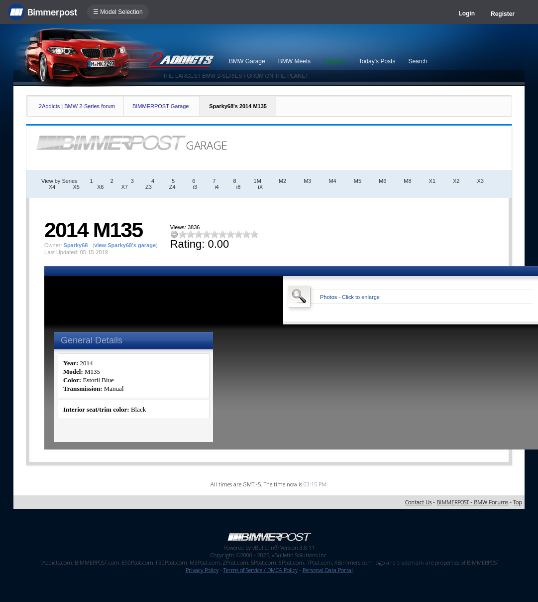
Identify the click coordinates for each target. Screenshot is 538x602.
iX (260, 187)
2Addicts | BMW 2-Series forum (77, 106)
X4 (52, 187)
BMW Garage (247, 61)
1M (257, 181)
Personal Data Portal (328, 570)
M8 (407, 181)
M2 (282, 181)
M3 (307, 181)
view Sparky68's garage (125, 245)
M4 (332, 181)
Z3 (148, 187)
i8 (238, 187)
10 (254, 234)
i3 (195, 187)
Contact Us (418, 502)
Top (517, 502)
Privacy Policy (202, 570)
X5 (76, 187)
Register (503, 13)
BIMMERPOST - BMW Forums (472, 502)
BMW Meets (294, 61)
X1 (432, 181)
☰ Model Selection (118, 11)
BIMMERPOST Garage (160, 106)
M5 (357, 181)
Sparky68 (76, 245)
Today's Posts (377, 61)
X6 (100, 187)
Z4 (172, 187)
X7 (124, 187)
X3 (480, 181)
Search (417, 61)
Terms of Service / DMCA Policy (260, 570)
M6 (382, 181)
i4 (217, 187)
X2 (456, 181)
